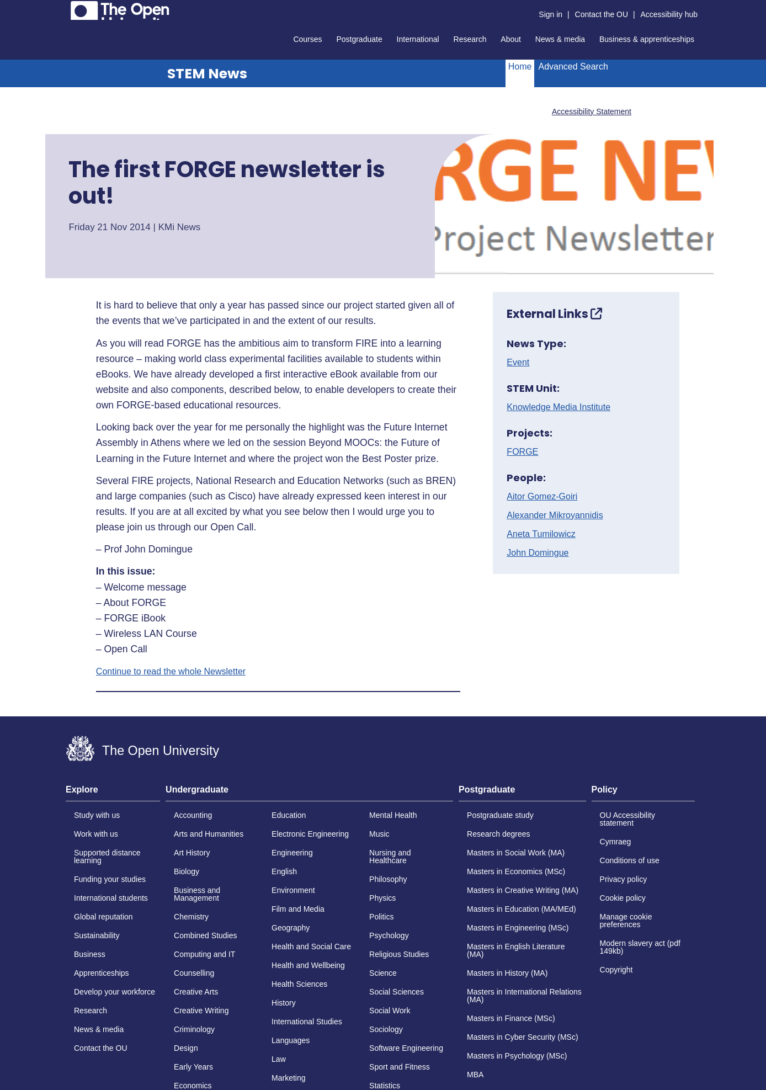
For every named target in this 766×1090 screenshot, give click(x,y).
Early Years (193, 1066)
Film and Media (298, 909)
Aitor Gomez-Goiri (542, 496)
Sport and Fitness (399, 1066)
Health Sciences (299, 984)
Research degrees (498, 834)
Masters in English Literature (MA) (516, 950)
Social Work (389, 1010)
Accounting (193, 815)
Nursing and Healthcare (390, 856)
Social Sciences (396, 991)
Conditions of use (629, 860)
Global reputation (103, 916)
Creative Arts (196, 991)
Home (520, 66)
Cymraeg (615, 841)
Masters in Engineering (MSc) (517, 927)
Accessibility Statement (591, 111)
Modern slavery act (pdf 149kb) (640, 947)
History (284, 1002)
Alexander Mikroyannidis (555, 515)
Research (470, 39)
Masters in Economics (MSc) (516, 871)
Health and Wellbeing (308, 965)
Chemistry (191, 916)
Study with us (97, 815)
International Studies (307, 1021)
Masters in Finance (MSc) (511, 1018)
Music (379, 834)
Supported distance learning (107, 856)
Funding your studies (110, 879)
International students (111, 898)
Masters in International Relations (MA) (524, 995)
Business (89, 954)
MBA (475, 1074)
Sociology (386, 1029)
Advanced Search (573, 66)
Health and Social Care (311, 946)
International (418, 39)
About (511, 39)
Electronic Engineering (310, 834)
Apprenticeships (101, 973)
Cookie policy (623, 898)
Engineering (292, 852)
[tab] (113, 793)
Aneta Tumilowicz (541, 534)
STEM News (207, 74)
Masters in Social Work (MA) (516, 852)
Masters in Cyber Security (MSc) (522, 1037)
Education (289, 815)
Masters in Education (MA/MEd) (521, 909)
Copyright (616, 969)
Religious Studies (399, 954)
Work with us (96, 834)
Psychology (389, 935)
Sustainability (97, 935)
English (284, 871)
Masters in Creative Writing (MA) (522, 890)
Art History (192, 852)
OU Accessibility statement (627, 819)
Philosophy (388, 879)
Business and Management (197, 894)
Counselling (194, 973)
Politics (381, 916)
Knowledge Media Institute (558, 407)
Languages (291, 1040)
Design (186, 1048)
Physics (382, 898)
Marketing (288, 1077)
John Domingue (537, 553)
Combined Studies (205, 935)
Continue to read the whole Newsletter (171, 671)
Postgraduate (359, 39)
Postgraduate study (500, 815)
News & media (560, 39)
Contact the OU (602, 14)
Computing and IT (204, 954)
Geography (291, 927)
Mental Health (393, 815)
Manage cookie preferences (626, 920)
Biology (186, 871)
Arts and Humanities (208, 834)
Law (279, 1059)
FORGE (522, 452)
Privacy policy (623, 879)
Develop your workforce (114, 991)
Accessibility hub (669, 14)
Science (383, 973)
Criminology (194, 1029)
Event (518, 362)
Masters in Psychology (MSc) (517, 1055)
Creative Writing (201, 1010)
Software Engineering (406, 1048)
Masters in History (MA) (507, 973)
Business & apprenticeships (646, 39)
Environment (293, 890)
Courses (307, 39)
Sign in (550, 14)
